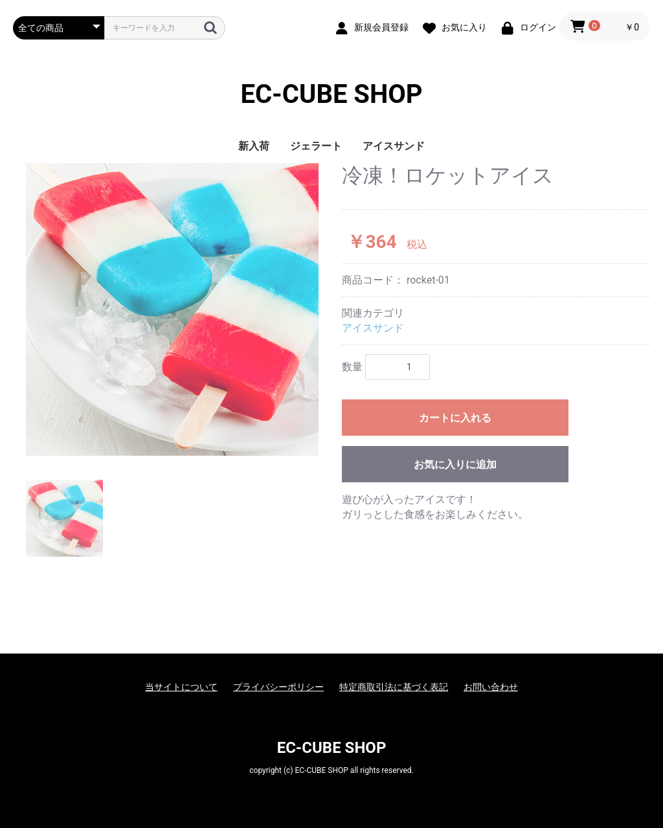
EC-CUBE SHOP (331, 94)
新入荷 (253, 146)
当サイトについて (181, 687)
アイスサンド (394, 146)
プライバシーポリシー (278, 687)
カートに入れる (455, 418)
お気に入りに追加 (455, 464)
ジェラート (316, 146)
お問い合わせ (491, 687)
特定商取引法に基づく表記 (393, 687)
